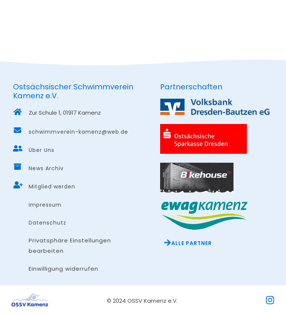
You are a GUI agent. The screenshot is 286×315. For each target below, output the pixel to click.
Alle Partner (191, 243)
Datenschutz (47, 222)
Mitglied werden (52, 186)
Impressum (45, 205)
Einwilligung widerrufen (63, 269)
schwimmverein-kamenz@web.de (78, 132)
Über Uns (41, 150)
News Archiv (46, 168)
